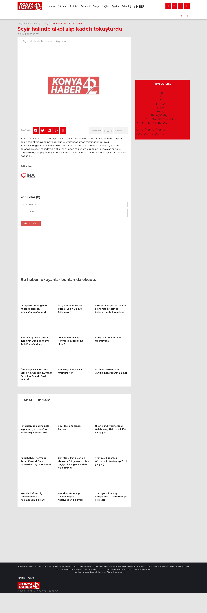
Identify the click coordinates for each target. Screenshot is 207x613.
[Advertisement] (74, 253)
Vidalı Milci (129, 566)
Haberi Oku (120, 130)
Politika (74, 6)
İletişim (21, 572)
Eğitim (115, 6)
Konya (52, 6)
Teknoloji (126, 6)
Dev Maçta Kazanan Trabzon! (62, 16)
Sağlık (105, 6)
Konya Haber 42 (25, 23)
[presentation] (182, 16)
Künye (31, 572)
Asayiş (38, 23)
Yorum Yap (30, 223)
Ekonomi (85, 6)
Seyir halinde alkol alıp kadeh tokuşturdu (63, 23)
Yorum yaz (96, 130)
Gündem (62, 6)
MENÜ (139, 6)
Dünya (96, 6)
